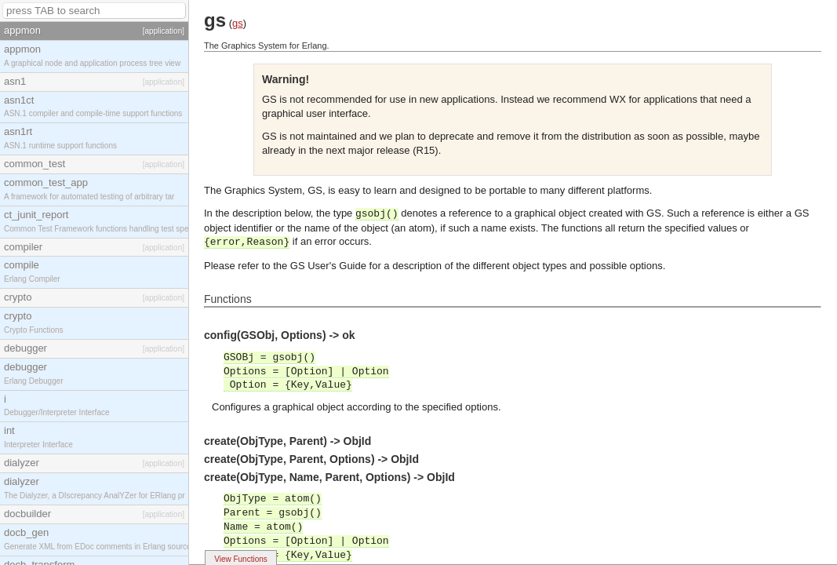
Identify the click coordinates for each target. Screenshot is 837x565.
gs (237, 23)
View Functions (240, 559)
